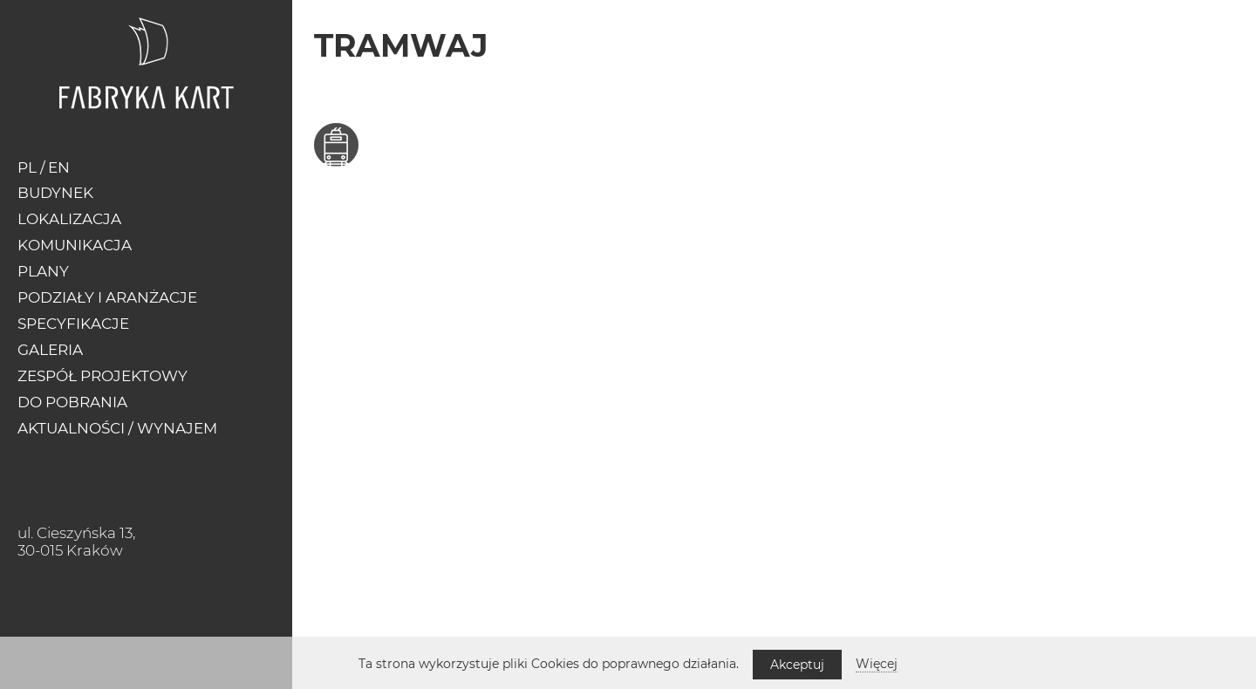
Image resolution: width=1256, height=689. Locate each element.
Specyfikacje (73, 323)
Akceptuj (797, 664)
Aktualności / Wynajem (117, 428)
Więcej (877, 664)
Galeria (50, 349)
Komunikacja (74, 245)
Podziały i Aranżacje (107, 297)
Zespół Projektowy (102, 376)
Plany (43, 271)
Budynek (55, 192)
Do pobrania (72, 402)
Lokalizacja (69, 219)
